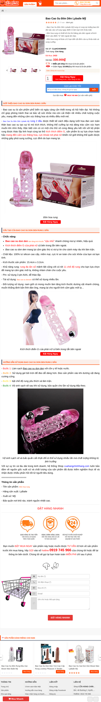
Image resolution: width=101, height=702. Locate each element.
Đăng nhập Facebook (57, 690)
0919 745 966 (85, 3)
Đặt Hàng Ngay (67, 78)
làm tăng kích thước (36, 241)
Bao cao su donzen (24, 280)
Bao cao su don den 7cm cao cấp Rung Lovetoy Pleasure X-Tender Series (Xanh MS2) (50, 669)
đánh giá (69, 22)
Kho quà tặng (6, 694)
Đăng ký (52, 694)
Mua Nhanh (15, 699)
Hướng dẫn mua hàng (33, 690)
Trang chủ (5, 687)
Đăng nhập (53, 687)
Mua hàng (26, 672)
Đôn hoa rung (24, 487)
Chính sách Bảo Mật (33, 687)
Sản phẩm (5, 690)
